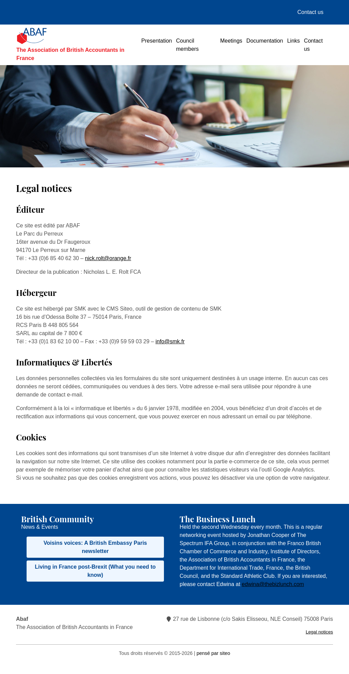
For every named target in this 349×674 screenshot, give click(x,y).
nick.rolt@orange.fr (108, 258)
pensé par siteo (213, 653)
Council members (187, 45)
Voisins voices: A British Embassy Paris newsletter (95, 547)
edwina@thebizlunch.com (273, 584)
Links (293, 41)
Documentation (264, 41)
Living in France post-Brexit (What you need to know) (95, 571)
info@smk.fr (170, 341)
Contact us (310, 12)
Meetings (231, 41)
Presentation (156, 41)
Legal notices (319, 631)
